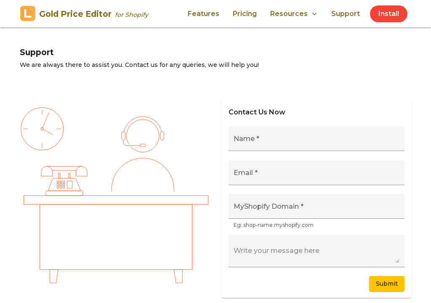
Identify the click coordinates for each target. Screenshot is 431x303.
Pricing (245, 14)
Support (345, 14)
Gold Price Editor (84, 14)
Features (203, 14)
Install (388, 14)
